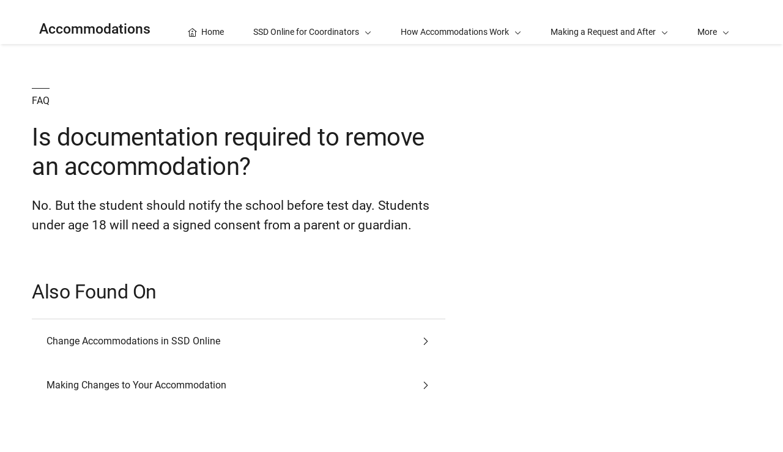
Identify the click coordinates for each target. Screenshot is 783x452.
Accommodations (94, 29)
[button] (713, 22)
